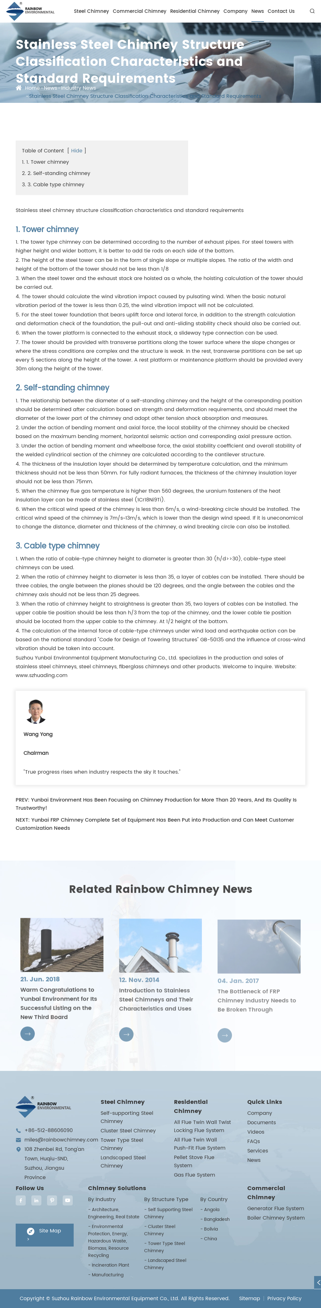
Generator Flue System (275, 1209)
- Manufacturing (106, 1275)
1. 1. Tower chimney (45, 162)
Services (257, 1151)
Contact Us (281, 11)
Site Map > (44, 1235)
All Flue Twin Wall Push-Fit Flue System (199, 1144)
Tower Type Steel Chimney (122, 1144)
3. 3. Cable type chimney (53, 185)
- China (208, 1238)
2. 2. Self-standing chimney (56, 173)
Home (32, 88)
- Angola (209, 1209)
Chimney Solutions (117, 1188)
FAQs (253, 1141)
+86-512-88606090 (48, 1130)
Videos (255, 1132)
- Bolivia (209, 1229)
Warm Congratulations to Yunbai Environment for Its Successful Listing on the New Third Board (58, 1009)
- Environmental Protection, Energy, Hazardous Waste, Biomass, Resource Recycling (108, 1241)
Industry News (78, 88)
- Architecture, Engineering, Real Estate (113, 1213)
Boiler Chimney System (276, 1218)
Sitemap (249, 1299)
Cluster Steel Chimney (128, 1131)
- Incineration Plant (108, 1265)
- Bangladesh (215, 1219)
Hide (76, 151)
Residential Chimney (195, 11)
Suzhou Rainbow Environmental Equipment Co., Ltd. (115, 1299)
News (257, 11)
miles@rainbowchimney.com (61, 1140)
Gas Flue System (194, 1175)
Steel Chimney (91, 11)
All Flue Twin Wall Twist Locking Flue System (202, 1126)
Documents (261, 1123)
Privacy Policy (284, 1299)
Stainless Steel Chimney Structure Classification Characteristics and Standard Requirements (145, 96)
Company (236, 11)
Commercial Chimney (139, 11)
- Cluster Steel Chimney (159, 1230)
